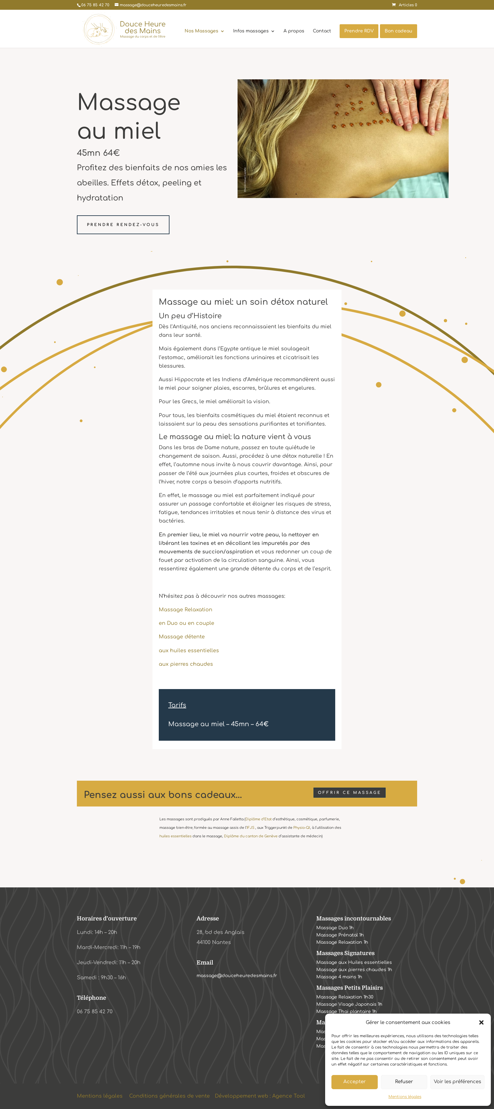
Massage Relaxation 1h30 (344, 997)
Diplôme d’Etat (258, 819)
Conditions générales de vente (169, 1096)
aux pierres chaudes (186, 664)
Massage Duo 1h (335, 928)
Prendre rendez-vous (123, 225)
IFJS (250, 828)
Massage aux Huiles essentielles (354, 963)
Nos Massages (201, 31)
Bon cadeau (398, 31)
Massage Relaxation (185, 610)
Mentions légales (404, 1097)
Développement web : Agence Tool (260, 1096)
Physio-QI (301, 828)
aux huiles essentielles (189, 651)
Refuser (404, 1081)
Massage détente (182, 637)
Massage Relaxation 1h (342, 943)
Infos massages (251, 31)
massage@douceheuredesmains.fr (237, 975)
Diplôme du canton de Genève (251, 836)
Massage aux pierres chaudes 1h (354, 970)
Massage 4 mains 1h (339, 977)
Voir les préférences (457, 1081)
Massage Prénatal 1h (340, 935)
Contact (322, 31)
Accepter (354, 1081)
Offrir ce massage (349, 792)
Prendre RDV (359, 31)
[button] (481, 1022)
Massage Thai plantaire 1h (346, 1012)
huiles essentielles (175, 836)
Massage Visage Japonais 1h (349, 1005)
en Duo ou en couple (186, 623)
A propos (294, 31)
